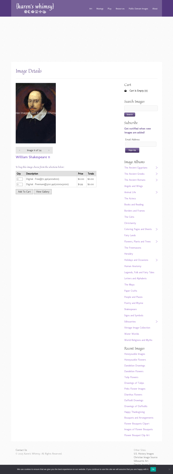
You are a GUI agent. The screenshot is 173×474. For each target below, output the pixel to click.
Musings (99, 8)
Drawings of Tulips (134, 383)
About (154, 8)
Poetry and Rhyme (133, 303)
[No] (169, 469)
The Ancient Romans (134, 179)
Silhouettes (130, 321)
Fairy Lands (130, 235)
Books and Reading (134, 204)
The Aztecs (130, 198)
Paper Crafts (130, 290)
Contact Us (21, 450)
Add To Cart (24, 191)
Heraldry (128, 253)
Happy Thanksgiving (134, 412)
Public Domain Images (138, 8)
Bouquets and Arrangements (138, 417)
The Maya (129, 284)
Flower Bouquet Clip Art (136, 435)
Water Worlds (131, 333)
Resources (120, 8)
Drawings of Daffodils (135, 406)
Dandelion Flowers (133, 371)
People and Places (133, 297)
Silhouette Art (141, 460)
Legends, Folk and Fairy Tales (139, 272)
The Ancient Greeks (134, 173)
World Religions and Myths (138, 340)
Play (109, 8)
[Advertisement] (86, 39)
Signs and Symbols (133, 315)
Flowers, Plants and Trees (137, 241)
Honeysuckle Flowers (135, 359)
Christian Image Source (145, 457)
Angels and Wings (133, 186)
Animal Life (130, 192)
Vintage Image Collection (137, 327)
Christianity (130, 223)
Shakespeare (130, 309)
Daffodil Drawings (133, 400)
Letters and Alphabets (135, 278)
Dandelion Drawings (134, 365)
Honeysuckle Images (134, 354)
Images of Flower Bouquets (138, 429)
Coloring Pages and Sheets (138, 229)
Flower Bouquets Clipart (136, 423)
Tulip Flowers (131, 377)
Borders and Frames (134, 210)
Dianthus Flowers (133, 394)
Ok (153, 469)
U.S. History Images (144, 453)
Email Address (132, 139)
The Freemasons (132, 247)
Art (90, 8)
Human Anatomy (132, 266)
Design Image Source (145, 464)
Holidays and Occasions (136, 260)
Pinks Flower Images (134, 388)
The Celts (129, 216)
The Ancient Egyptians (135, 167)
